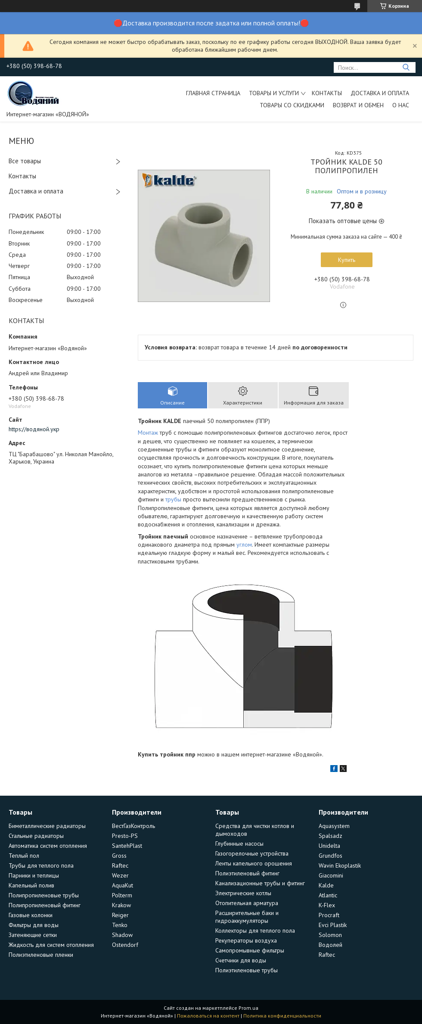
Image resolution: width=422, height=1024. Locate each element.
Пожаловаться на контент (208, 1015)
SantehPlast (127, 846)
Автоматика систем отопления (48, 846)
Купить (346, 260)
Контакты (327, 93)
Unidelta (329, 846)
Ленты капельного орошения (253, 863)
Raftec (120, 865)
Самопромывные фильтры (249, 950)
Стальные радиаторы (36, 836)
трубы (173, 499)
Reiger (120, 915)
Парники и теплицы (34, 875)
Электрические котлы (243, 893)
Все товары (25, 161)
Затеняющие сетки (33, 935)
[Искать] (406, 67)
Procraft (329, 915)
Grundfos (330, 855)
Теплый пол (24, 855)
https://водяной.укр (34, 429)
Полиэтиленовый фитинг (247, 873)
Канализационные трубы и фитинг (260, 883)
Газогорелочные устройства (252, 853)
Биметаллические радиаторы (47, 826)
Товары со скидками (292, 105)
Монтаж (148, 432)
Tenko (119, 925)
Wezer (120, 875)
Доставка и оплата (380, 93)
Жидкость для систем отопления (51, 945)
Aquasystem (334, 826)
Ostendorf (125, 945)
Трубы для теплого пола (41, 865)
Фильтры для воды (34, 925)
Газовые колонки (31, 915)
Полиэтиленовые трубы (246, 970)
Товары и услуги (274, 93)
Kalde (326, 885)
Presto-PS (125, 836)
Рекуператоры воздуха (246, 940)
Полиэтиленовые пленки (41, 955)
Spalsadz (330, 836)
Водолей (330, 945)
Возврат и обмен (358, 105)
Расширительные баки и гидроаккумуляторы (247, 916)
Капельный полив (31, 885)
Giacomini (331, 875)
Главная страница (213, 93)
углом (244, 544)
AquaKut (122, 885)
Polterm (122, 895)
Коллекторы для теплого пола (255, 930)
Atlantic (328, 895)
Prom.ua (248, 1008)
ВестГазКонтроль (133, 826)
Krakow (121, 905)
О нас (400, 105)
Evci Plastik (333, 925)
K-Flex (327, 905)
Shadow (122, 935)
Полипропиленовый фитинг (45, 905)
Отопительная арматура (246, 903)
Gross (119, 855)
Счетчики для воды (240, 960)
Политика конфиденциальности (282, 1015)
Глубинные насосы (239, 843)
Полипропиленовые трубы (44, 895)
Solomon (330, 935)
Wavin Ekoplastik (340, 865)
